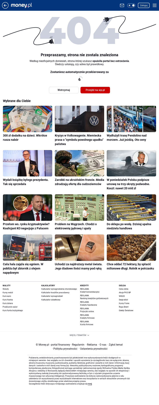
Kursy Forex (124, 303)
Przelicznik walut (10, 307)
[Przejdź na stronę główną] (5, 7)
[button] (131, 5)
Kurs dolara (8, 303)
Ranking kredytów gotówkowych (94, 298)
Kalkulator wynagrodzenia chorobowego (59, 289)
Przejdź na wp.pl (95, 90)
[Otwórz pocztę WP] (122, 5)
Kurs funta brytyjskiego (13, 310)
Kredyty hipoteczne (88, 305)
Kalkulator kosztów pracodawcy (55, 292)
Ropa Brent (123, 307)
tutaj (90, 384)
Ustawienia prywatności (93, 348)
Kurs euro (7, 296)
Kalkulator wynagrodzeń (52, 296)
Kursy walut (8, 292)
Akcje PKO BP (125, 292)
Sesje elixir (123, 300)
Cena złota (123, 289)
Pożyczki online (87, 311)
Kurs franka (8, 300)
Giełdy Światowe (126, 310)
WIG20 (122, 296)
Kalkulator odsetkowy (50, 300)
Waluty (6, 289)
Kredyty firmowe (87, 318)
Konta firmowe (86, 324)
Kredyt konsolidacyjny (89, 292)
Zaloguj (143, 5)
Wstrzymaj (64, 90)
